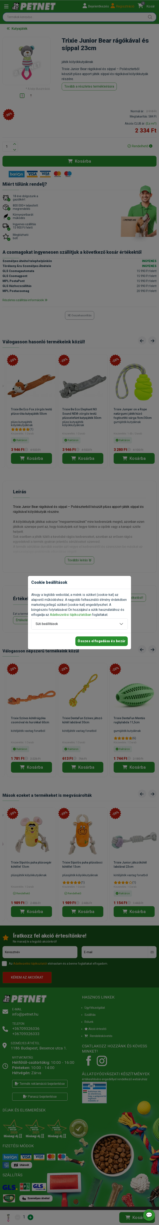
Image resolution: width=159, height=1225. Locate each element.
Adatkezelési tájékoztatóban (70, 615)
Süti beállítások (47, 624)
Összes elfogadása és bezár (101, 641)
